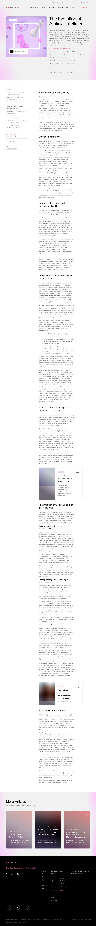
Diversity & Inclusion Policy (11, 922)
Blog (67, 7)
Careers (73, 7)
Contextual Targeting (11, 148)
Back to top (10, 141)
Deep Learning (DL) (47, 302)
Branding (53, 876)
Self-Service (54, 900)
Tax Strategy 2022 (47, 919)
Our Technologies (22, 919)
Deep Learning (13, 20)
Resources (60, 7)
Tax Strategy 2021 (37, 919)
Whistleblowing (22, 922)
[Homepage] (12, 7)
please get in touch (61, 782)
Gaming (53, 893)
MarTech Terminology (64, 879)
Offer (43, 7)
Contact (44, 892)
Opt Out (79, 2)
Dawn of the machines (13, 94)
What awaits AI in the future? (14, 128)
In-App (53, 897)
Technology (34, 7)
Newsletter (72, 2)
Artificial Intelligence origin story (15, 92)
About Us (66, 2)
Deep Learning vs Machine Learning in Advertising (59, 305)
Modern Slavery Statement (11, 919)
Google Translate (14, 125)
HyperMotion (46, 556)
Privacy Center (86, 2)
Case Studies (51, 7)
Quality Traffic (54, 881)
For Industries (54, 886)
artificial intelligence (67, 34)
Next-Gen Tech (46, 872)
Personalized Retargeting (54, 872)
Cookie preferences (63, 891)
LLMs (44, 876)
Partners (62, 883)
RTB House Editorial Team (21, 51)
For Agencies (54, 890)
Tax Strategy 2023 (57, 919)
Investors (30, 919)
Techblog (63, 886)
